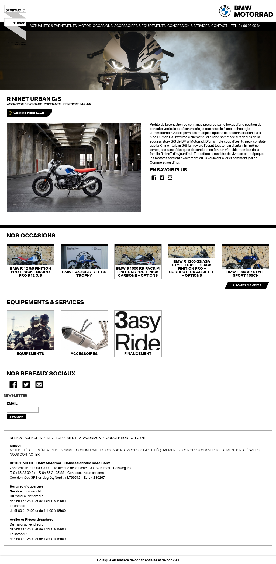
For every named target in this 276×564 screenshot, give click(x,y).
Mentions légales (243, 450)
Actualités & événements (53, 25)
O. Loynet (139, 438)
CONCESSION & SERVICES (203, 450)
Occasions (115, 450)
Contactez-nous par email (86, 473)
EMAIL (12, 403)
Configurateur (89, 450)
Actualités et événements (34, 450)
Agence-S (33, 438)
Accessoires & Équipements (140, 25)
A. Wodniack (90, 438)
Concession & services (188, 25)
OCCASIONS (103, 25)
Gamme (67, 450)
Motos (84, 25)
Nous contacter (25, 454)
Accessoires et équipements (153, 450)
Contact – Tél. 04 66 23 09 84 (236, 25)
